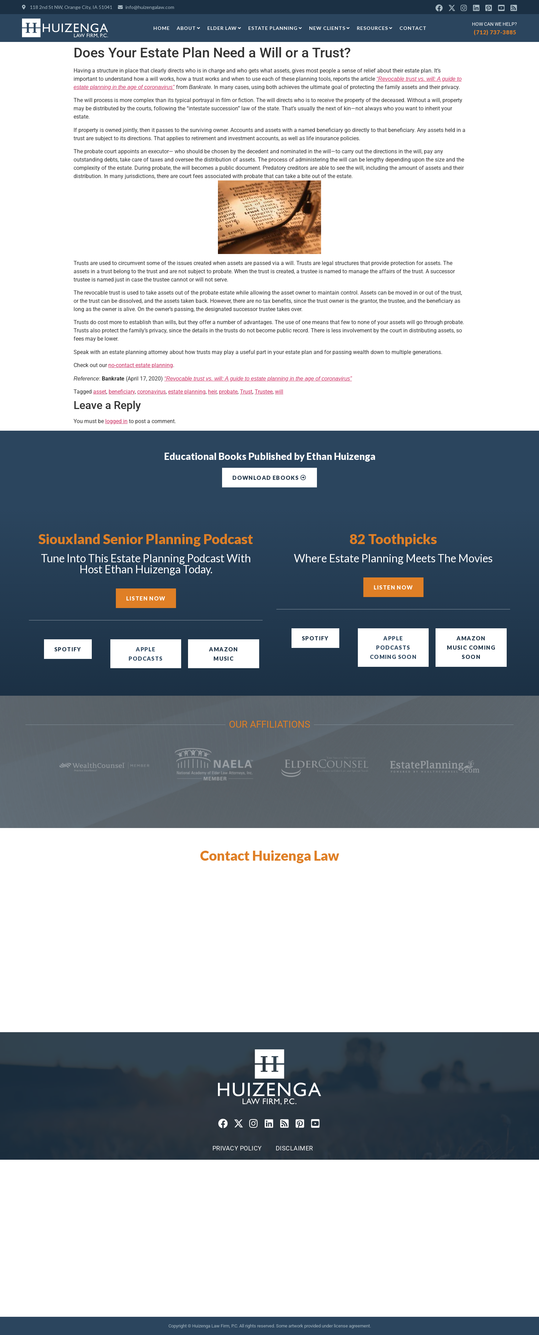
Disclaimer (294, 1148)
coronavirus (151, 391)
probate (228, 391)
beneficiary (122, 391)
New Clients (329, 28)
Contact (413, 28)
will (279, 391)
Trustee (264, 391)
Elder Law (224, 28)
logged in (116, 421)
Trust (246, 391)
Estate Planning (275, 28)
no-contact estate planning (140, 365)
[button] (393, 647)
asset (99, 391)
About (188, 28)
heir (212, 391)
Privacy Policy (237, 1148)
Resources (375, 28)
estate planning (187, 391)
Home (161, 28)
